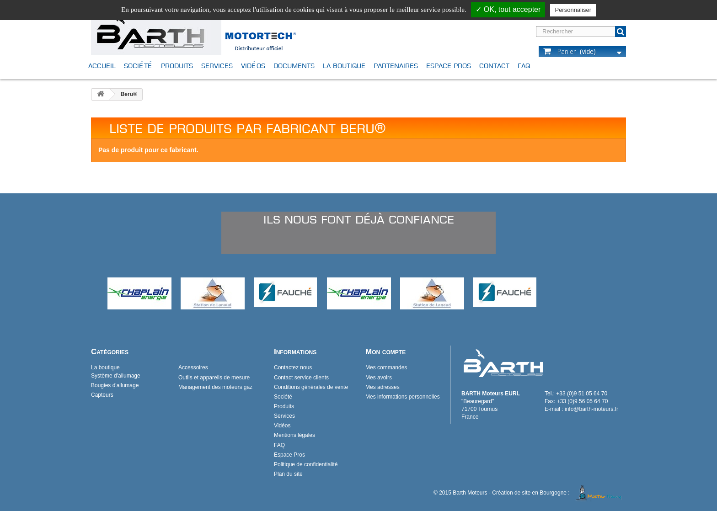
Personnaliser (573, 9)
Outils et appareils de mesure (214, 377)
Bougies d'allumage (115, 385)
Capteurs (102, 395)
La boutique (344, 65)
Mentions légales (294, 435)
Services (217, 65)
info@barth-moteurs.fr (591, 409)
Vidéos (253, 65)
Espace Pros (448, 65)
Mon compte (385, 351)
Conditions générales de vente (311, 387)
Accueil (102, 65)
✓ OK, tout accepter (508, 9)
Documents (294, 65)
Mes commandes (386, 367)
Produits (177, 65)
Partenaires (396, 65)
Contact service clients (301, 377)
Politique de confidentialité (305, 464)
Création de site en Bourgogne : (558, 493)
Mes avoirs (378, 377)
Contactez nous (293, 367)
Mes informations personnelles (402, 397)
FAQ (524, 65)
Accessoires (193, 367)
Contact (494, 65)
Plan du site (288, 474)
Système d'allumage (115, 376)
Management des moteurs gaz (215, 387)
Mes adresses (382, 387)
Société (138, 65)
